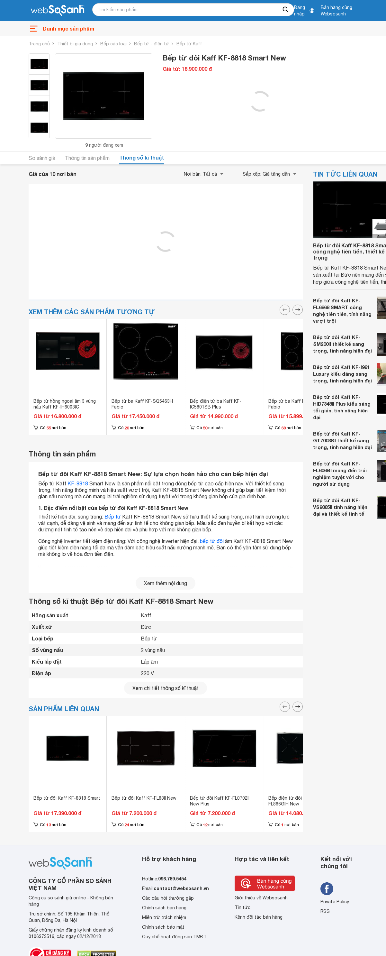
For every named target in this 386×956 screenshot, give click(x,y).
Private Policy (334, 901)
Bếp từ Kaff (189, 43)
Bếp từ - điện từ (151, 43)
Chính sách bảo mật (163, 927)
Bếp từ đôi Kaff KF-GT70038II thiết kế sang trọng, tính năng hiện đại (342, 440)
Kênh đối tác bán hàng (259, 917)
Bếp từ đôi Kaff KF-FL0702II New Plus (219, 800)
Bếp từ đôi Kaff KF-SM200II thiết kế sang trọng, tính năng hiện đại (342, 344)
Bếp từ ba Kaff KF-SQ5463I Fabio (298, 404)
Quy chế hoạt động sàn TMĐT (174, 936)
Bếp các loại (113, 43)
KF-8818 (77, 483)
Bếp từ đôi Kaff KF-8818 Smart (66, 798)
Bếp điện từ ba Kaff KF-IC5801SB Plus (215, 404)
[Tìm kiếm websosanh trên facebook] (326, 888)
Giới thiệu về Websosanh (261, 897)
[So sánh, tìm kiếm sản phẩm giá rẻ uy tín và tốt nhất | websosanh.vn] (57, 11)
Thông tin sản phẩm (87, 158)
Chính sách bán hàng (164, 907)
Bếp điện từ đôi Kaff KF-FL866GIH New (294, 800)
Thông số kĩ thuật (141, 157)
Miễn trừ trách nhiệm (164, 917)
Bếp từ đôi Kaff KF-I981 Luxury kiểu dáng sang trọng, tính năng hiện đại (342, 373)
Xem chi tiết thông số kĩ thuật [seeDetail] (165, 688)
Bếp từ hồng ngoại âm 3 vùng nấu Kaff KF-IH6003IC (64, 404)
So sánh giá (42, 158)
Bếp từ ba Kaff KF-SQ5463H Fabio (142, 404)
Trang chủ (39, 43)
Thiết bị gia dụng (75, 43)
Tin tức (242, 907)
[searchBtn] (286, 10)
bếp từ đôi (212, 541)
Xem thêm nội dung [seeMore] (165, 583)
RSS (325, 911)
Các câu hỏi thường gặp (168, 898)
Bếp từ (112, 516)
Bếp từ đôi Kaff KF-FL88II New (144, 798)
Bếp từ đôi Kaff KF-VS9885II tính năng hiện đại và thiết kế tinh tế (340, 507)
